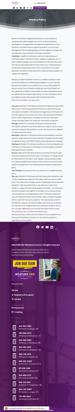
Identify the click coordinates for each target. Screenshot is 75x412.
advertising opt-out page (51, 203)
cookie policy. (40, 408)
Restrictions (42, 211)
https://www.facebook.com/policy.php (25, 100)
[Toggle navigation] (61, 3)
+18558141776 (39, 3)
